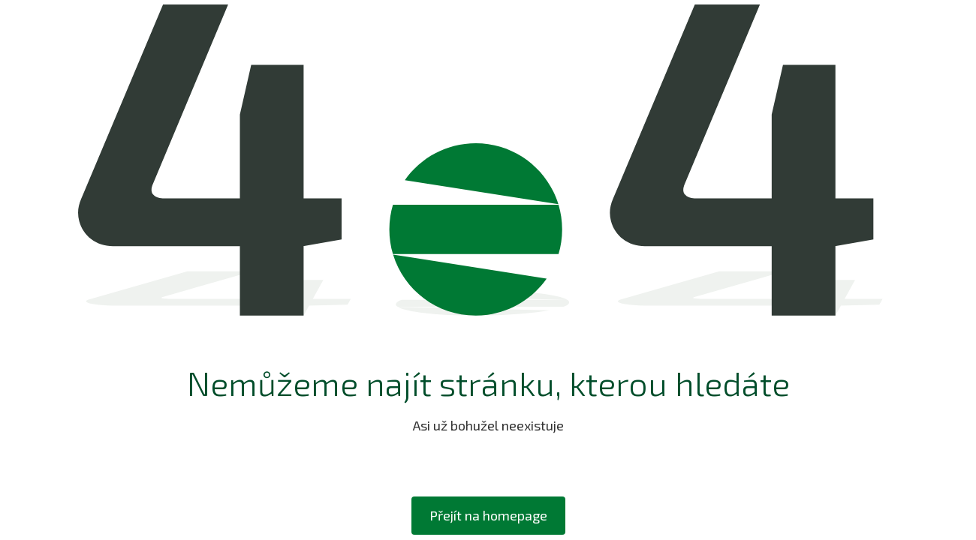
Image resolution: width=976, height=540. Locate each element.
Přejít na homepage (488, 515)
